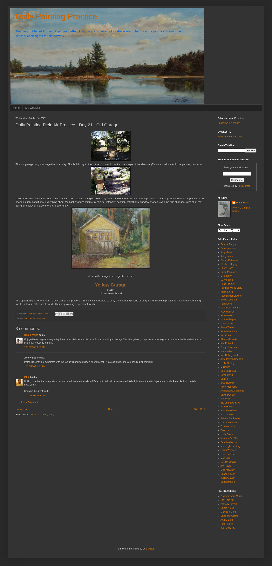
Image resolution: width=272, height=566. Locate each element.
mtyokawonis (227, 383)
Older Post (199, 409)
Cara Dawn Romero (231, 307)
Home (16, 107)
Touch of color (228, 426)
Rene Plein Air (228, 284)
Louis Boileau (228, 454)
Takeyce (225, 430)
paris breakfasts (229, 410)
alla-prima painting (230, 402)
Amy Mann (226, 252)
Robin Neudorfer (229, 331)
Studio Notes (227, 508)
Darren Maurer (228, 481)
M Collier (225, 367)
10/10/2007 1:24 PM (34, 366)
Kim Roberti (227, 343)
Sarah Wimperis (229, 450)
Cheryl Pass (227, 268)
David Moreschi (229, 272)
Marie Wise (226, 351)
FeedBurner (244, 186)
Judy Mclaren (227, 311)
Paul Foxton (227, 524)
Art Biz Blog (227, 519)
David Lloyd (227, 375)
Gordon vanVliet (229, 462)
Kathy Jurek (227, 256)
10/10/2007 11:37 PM (35, 395)
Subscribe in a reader (229, 123)
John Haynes (227, 406)
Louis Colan (227, 434)
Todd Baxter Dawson (231, 295)
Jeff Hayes (226, 466)
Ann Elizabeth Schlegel (232, 390)
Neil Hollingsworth (230, 355)
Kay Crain (226, 335)
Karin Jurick (227, 292)
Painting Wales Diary (231, 287)
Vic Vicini (225, 398)
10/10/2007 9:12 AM (34, 347)
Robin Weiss (31, 335)
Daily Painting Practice (56, 16)
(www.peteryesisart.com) (230, 136)
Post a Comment (29, 402)
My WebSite (32, 107)
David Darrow (228, 394)
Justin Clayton (228, 478)
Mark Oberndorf (229, 422)
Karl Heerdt (226, 303)
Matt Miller (226, 458)
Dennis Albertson (229, 442)
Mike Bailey (226, 276)
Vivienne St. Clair (229, 438)
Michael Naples (228, 319)
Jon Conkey (227, 414)
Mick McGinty (228, 470)
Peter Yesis (242, 202)
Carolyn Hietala (228, 371)
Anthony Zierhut (229, 504)
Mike (27, 377)
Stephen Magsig (229, 264)
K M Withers (227, 323)
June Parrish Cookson (232, 359)
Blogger (150, 548)
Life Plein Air (227, 500)
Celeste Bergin (228, 244)
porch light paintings (231, 446)
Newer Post (23, 409)
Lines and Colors (229, 516)
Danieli (224, 379)
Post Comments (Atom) (42, 414)
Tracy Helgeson (229, 347)
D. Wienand (227, 280)
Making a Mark (228, 511)
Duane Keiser (228, 474)
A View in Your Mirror (231, 496)
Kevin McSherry (229, 386)
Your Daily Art (228, 527)
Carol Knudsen (228, 248)
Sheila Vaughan (229, 299)
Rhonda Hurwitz (229, 339)
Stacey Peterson (229, 260)
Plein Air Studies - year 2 (35, 318)
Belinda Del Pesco (230, 418)
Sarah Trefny (227, 327)
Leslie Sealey (227, 363)
